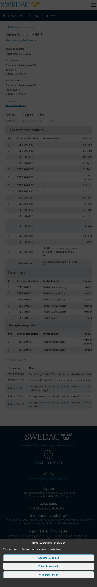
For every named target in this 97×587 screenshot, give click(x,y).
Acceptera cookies (48, 557)
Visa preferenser (48, 574)
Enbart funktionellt (48, 566)
